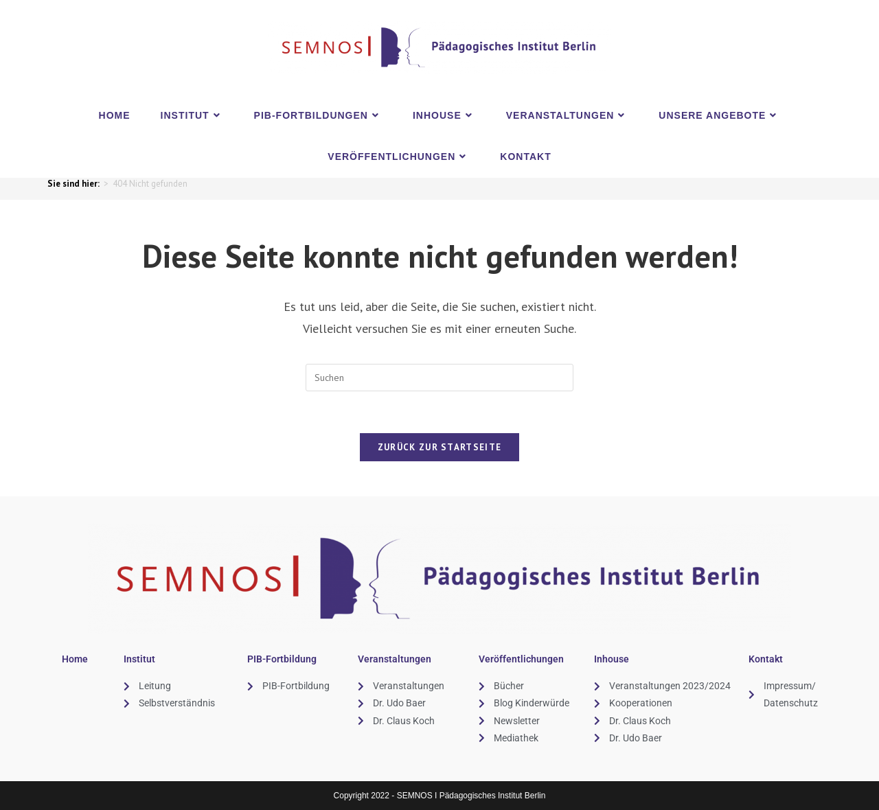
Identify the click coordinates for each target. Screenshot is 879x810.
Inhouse (611, 658)
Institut (139, 658)
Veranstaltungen (394, 658)
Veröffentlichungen (521, 658)
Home (75, 658)
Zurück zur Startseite (439, 447)
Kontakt (766, 658)
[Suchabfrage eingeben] (439, 377)
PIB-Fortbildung (282, 658)
